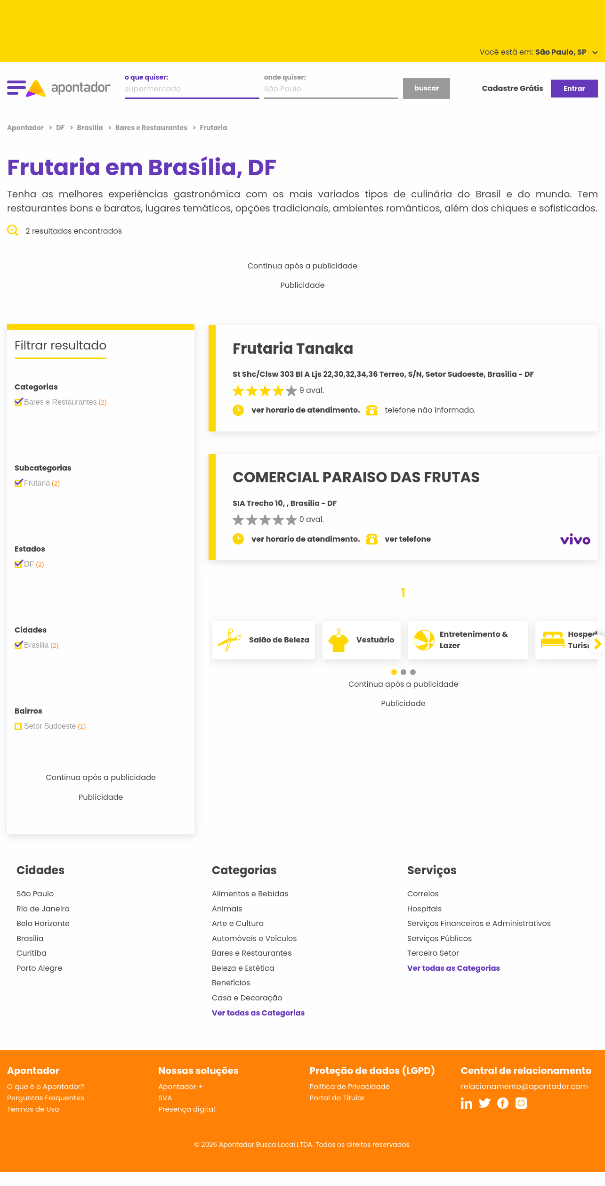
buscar (426, 88)
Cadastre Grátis (512, 88)
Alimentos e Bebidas (250, 893)
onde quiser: (285, 77)
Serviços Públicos (439, 938)
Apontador (26, 127)
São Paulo (35, 893)
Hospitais (424, 908)
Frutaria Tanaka (293, 348)
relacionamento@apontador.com (524, 1086)
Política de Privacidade (350, 1086)
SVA (165, 1098)
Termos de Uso (33, 1109)
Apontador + (180, 1086)
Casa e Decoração (247, 997)
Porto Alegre (39, 968)
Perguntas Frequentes (45, 1098)
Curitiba (31, 953)
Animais (227, 908)
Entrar (574, 88)
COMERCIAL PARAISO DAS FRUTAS (356, 477)
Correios (423, 893)
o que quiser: (146, 77)
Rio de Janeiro (43, 908)
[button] (394, 672)
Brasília (30, 938)
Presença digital (186, 1109)
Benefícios (231, 982)
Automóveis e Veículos (254, 938)
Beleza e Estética (243, 968)
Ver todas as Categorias (258, 1012)
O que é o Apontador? (45, 1086)
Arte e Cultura (238, 923)
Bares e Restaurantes (251, 953)
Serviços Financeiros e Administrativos (479, 923)
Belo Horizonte (43, 923)
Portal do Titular (337, 1098)
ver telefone (408, 539)
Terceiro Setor (433, 953)
